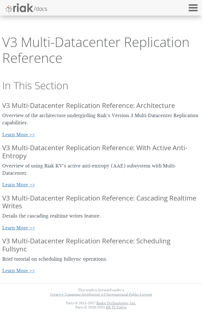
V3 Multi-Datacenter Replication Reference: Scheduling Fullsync (86, 244)
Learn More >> (18, 134)
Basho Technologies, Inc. (116, 303)
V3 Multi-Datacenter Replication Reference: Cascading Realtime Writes (99, 202)
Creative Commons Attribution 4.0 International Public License (101, 294)
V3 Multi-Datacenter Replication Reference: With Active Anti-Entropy (94, 151)
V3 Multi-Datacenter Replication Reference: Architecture (88, 105)
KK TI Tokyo (116, 307)
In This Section (35, 85)
